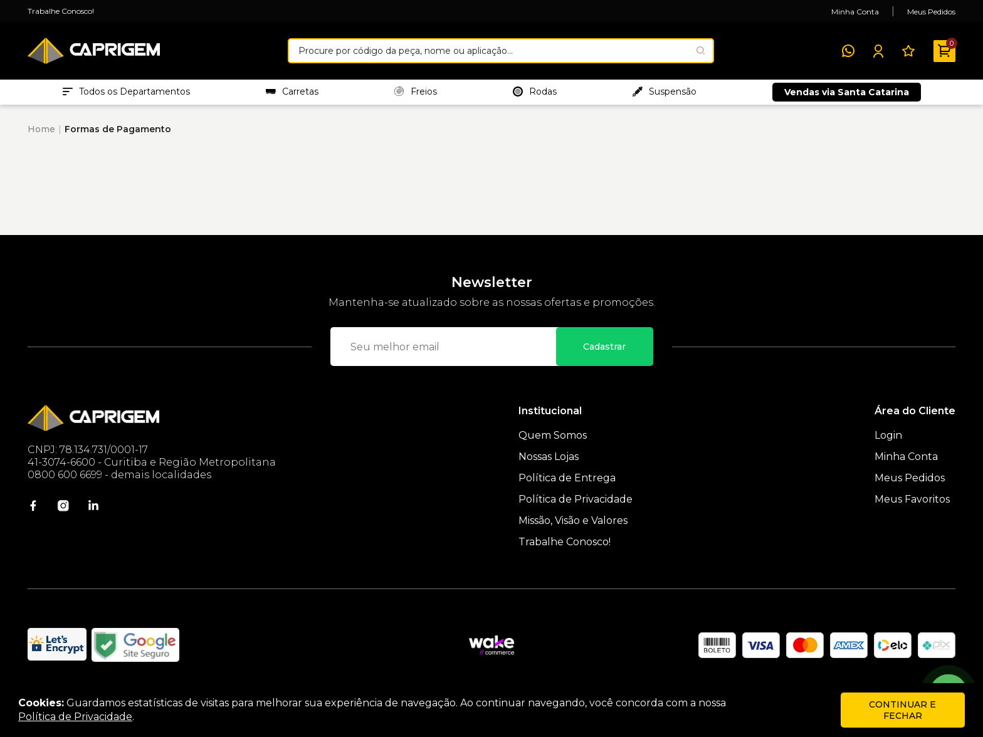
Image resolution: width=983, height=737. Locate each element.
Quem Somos (552, 441)
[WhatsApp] (848, 50)
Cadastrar (604, 352)
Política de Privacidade (575, 505)
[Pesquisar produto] (701, 50)
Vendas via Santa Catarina (846, 95)
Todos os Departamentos (126, 94)
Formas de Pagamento (118, 135)
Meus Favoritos (912, 505)
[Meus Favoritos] (908, 50)
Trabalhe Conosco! (61, 11)
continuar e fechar (902, 710)
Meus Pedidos (931, 11)
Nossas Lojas (548, 463)
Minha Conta (855, 11)
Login (888, 441)
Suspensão (665, 94)
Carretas (292, 94)
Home (41, 135)
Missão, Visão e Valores (573, 527)
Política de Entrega (567, 484)
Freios (415, 94)
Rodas (535, 94)
